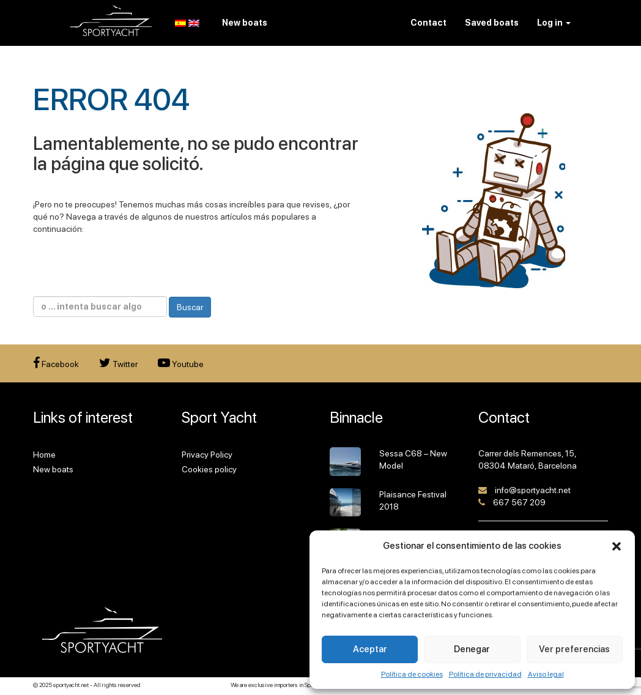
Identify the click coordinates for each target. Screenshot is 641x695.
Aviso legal (546, 674)
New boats (53, 469)
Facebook (56, 364)
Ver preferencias (574, 649)
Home (44, 454)
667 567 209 (519, 502)
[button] (616, 546)
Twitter (118, 364)
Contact (428, 23)
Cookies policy (209, 469)
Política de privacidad (485, 674)
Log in (554, 23)
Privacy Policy (207, 454)
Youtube (181, 364)
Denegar (472, 649)
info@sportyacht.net (533, 490)
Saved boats (492, 23)
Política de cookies (412, 674)
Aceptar (370, 649)
